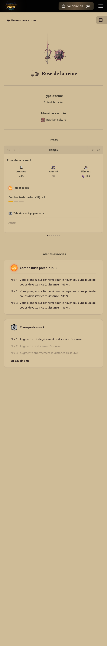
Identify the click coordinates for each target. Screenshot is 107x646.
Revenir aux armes (21, 20)
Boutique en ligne (76, 6)
